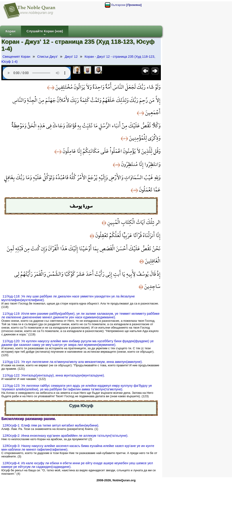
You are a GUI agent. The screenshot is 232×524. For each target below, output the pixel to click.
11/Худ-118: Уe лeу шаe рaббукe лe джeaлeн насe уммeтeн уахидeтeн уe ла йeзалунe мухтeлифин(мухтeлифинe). (68, 298)
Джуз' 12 (71, 56)
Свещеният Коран (16, 56)
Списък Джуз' (47, 56)
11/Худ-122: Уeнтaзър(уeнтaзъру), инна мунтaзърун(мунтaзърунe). (53, 375)
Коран (10, 33)
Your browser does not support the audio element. (37, 73)
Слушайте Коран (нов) (45, 33)
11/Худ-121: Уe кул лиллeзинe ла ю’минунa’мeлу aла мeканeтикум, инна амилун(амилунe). (72, 362)
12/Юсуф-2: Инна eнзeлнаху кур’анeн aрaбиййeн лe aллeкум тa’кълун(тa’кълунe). (65, 435)
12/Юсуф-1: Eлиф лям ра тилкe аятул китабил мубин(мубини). (50, 425)
